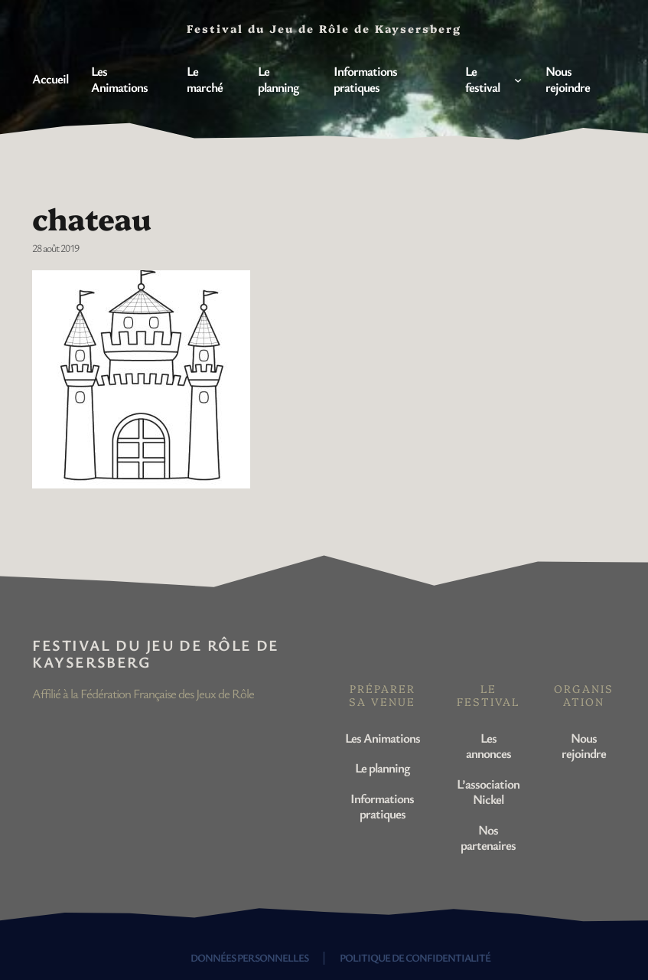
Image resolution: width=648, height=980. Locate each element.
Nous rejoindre (584, 745)
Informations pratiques (382, 805)
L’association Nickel (488, 791)
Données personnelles (249, 957)
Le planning (382, 767)
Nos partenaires (488, 837)
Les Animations (382, 737)
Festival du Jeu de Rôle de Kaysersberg (155, 654)
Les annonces (488, 745)
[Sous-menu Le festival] (518, 79)
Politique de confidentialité (415, 957)
